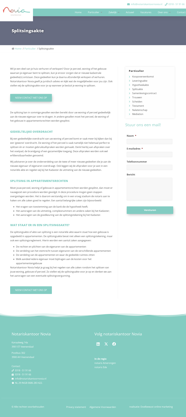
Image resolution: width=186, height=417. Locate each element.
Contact (181, 12)
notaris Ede (100, 367)
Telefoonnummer (137, 161)
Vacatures (145, 12)
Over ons (164, 12)
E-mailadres (135, 148)
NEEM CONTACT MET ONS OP (31, 290)
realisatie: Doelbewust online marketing (151, 406)
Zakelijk (114, 12)
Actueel (130, 12)
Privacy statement (76, 407)
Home (78, 12)
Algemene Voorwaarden (103, 407)
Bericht (131, 174)
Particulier (95, 12)
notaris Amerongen (105, 363)
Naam (131, 135)
